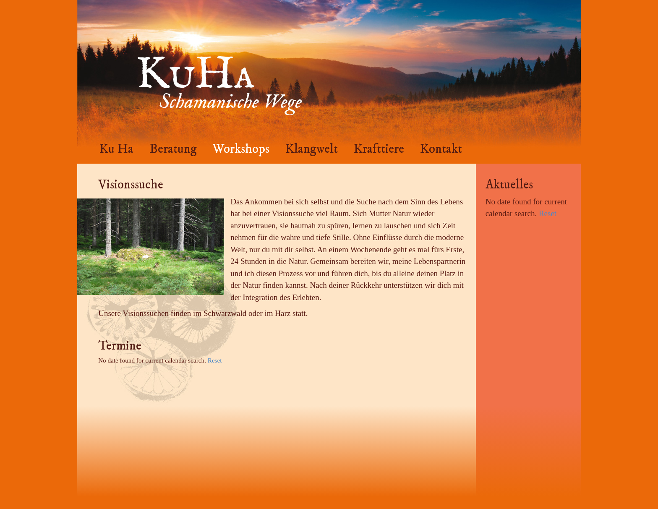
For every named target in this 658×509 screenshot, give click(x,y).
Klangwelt (311, 149)
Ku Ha (116, 149)
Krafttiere (379, 149)
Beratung (173, 149)
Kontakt (441, 149)
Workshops (241, 149)
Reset (215, 360)
